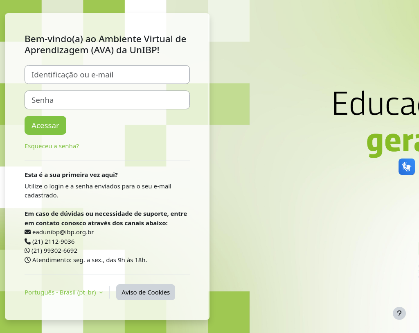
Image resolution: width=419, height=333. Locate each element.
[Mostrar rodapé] (399, 313)
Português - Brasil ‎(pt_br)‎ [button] (61, 292)
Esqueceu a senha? (52, 146)
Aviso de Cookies (146, 292)
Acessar (45, 125)
